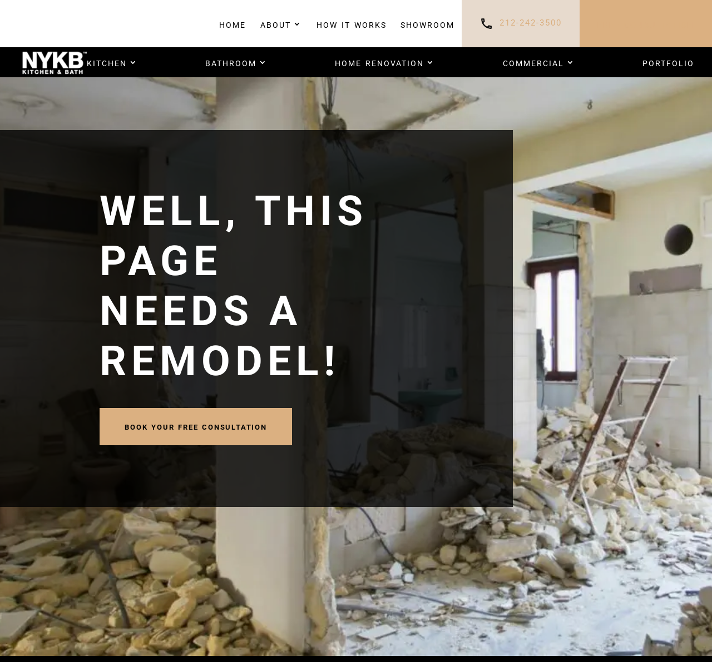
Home (232, 24)
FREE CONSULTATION (645, 24)
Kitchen (107, 62)
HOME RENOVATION (379, 62)
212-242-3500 (531, 23)
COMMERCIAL (533, 62)
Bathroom (230, 62)
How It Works (352, 24)
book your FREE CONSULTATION (196, 426)
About (275, 24)
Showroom (427, 24)
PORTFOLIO (668, 62)
